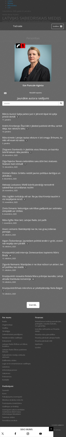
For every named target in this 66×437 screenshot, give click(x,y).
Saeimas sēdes (8, 417)
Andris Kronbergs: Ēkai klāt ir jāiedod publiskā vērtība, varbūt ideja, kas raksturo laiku (32, 127)
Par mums (6, 317)
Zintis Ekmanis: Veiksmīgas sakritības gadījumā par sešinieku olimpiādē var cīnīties (32, 209)
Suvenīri (5, 390)
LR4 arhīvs (46, 21)
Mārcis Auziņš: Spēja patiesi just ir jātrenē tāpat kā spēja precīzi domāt (29, 115)
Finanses (39, 317)
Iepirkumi (39, 344)
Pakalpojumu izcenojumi (12, 396)
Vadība (5, 328)
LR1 (15, 21)
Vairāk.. (33, 304)
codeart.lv (61, 425)
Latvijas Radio (7, 21)
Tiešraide (17, 26)
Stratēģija (6, 331)
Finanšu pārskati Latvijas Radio (47, 337)
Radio (4, 321)
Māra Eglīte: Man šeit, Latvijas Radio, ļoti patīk (24, 220)
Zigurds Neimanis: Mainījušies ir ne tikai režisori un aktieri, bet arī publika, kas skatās (32, 266)
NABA (29, 21)
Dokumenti (6, 341)
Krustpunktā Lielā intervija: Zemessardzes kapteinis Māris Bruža (30, 254)
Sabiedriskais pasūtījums (12, 334)
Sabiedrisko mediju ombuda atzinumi (13, 356)
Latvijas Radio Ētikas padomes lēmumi (14, 350)
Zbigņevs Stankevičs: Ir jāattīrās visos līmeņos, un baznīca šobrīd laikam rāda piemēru (30, 151)
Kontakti (5, 380)
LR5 (24, 21)
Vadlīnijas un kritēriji (10, 406)
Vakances (6, 373)
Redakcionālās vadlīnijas (12, 337)
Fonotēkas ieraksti (9, 420)
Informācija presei (9, 370)
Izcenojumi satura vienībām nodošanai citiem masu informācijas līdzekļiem (13, 411)
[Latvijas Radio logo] (7, 26)
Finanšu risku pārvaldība (45, 334)
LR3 (21, 21)
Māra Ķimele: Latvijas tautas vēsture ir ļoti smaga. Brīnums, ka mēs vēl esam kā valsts (32, 139)
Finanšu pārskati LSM (43, 341)
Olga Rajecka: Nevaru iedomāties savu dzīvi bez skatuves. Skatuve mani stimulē (29, 162)
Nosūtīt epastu (23, 92)
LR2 (18, 21)
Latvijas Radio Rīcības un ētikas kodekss (14, 345)
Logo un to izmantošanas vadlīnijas (16, 363)
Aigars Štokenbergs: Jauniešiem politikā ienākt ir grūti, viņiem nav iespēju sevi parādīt (32, 242)
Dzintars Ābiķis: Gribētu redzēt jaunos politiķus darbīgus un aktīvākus (31, 174)
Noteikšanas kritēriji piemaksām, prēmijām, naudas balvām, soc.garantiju (48, 323)
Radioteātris (36, 21)
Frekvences (7, 376)
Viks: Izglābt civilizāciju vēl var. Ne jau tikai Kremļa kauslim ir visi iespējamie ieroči (31, 198)
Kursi (4, 393)
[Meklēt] (61, 103)
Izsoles (38, 347)
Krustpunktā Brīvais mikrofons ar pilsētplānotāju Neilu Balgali (32, 288)
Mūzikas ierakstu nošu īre (12, 400)
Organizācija (7, 325)
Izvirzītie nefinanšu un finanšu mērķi (47, 330)
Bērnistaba (12, 5)
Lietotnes (6, 367)
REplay (10, 3)
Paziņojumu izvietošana (12, 403)
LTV (9, 7)
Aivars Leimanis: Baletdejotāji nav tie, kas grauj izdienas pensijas (29, 230)
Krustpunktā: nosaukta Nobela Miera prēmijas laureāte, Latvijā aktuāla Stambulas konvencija (32, 277)
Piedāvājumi (7, 386)
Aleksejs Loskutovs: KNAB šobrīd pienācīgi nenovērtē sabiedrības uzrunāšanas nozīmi (28, 186)
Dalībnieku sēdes (9, 360)
